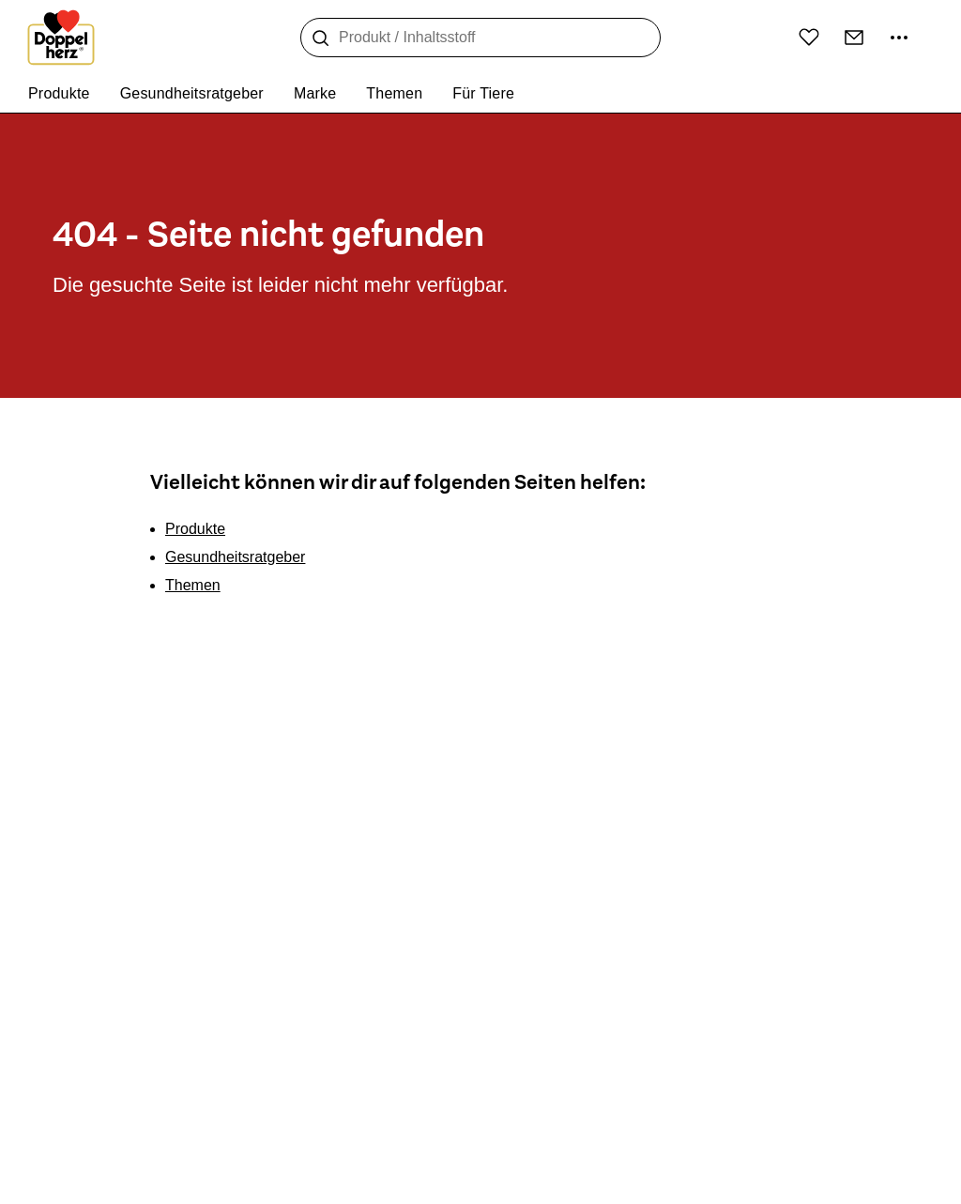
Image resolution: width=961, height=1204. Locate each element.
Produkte (195, 529)
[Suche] (321, 38)
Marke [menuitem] (315, 93)
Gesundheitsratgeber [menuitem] (192, 93)
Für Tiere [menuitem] (483, 93)
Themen (193, 585)
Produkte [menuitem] (59, 93)
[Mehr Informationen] (899, 38)
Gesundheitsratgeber (235, 557)
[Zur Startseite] (61, 37)
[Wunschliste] (809, 37)
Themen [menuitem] (394, 93)
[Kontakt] (854, 38)
